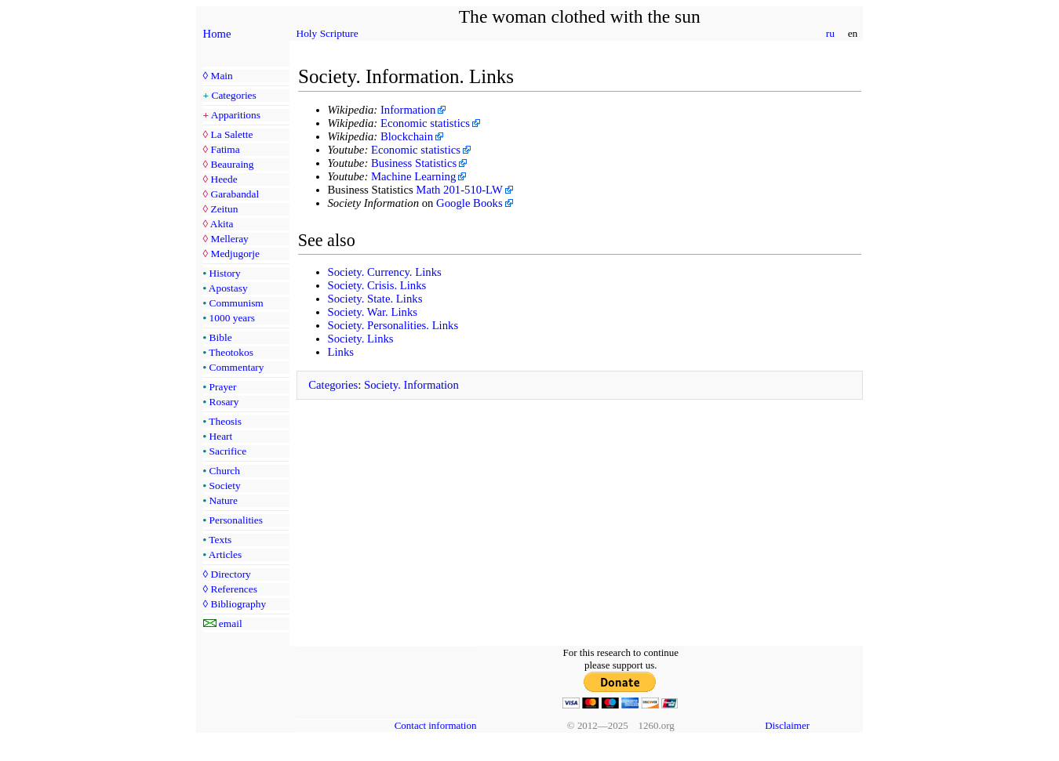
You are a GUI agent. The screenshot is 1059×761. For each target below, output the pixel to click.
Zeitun (224, 209)
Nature (223, 500)
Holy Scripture (327, 33)
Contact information (436, 725)
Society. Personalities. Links (393, 325)
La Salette (231, 134)
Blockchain (406, 136)
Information (407, 109)
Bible (220, 337)
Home (217, 33)
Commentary (236, 367)
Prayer (223, 387)
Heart (221, 436)
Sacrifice (228, 451)
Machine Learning (413, 176)
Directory (230, 574)
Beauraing (231, 164)
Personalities (236, 520)
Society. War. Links (373, 312)
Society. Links (361, 338)
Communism (236, 303)
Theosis (225, 421)
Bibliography (238, 604)
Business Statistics (414, 163)
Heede (223, 179)
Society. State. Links (375, 298)
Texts (220, 539)
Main (221, 76)
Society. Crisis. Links (377, 285)
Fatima (224, 149)
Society (225, 485)
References (233, 589)
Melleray (229, 239)
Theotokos (231, 352)
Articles (225, 554)
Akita (222, 224)
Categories (234, 95)
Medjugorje (234, 253)
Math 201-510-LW (459, 189)
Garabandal (234, 194)
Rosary (224, 402)
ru (830, 33)
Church (224, 471)
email (230, 623)
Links (341, 352)
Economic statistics (425, 123)
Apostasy (228, 288)
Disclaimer (787, 725)
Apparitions (235, 115)
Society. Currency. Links (385, 272)
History (225, 273)
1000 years (232, 318)
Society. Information (411, 385)
